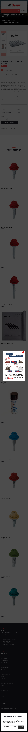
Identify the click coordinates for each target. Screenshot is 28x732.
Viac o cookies (12, 722)
